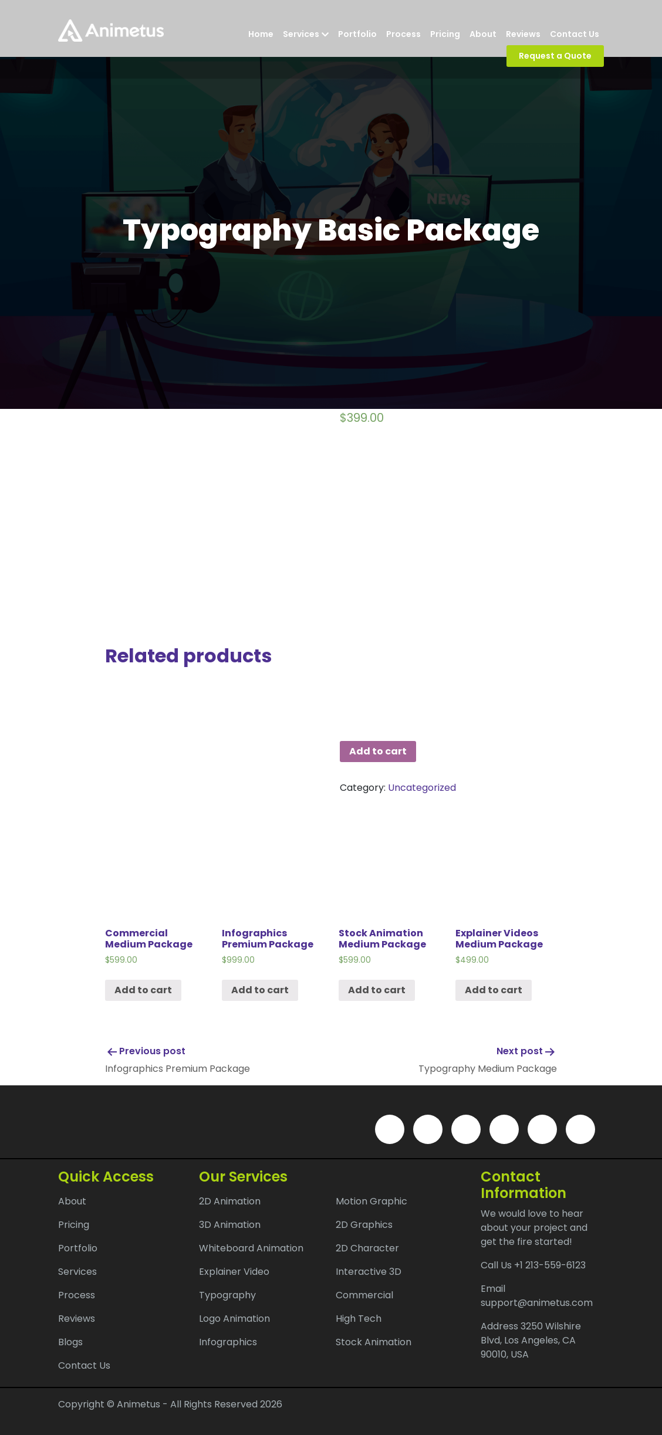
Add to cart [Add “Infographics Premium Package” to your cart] (260, 990)
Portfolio (357, 34)
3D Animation (230, 1224)
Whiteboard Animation (251, 1248)
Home (260, 34)
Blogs (70, 1342)
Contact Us (574, 34)
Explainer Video (234, 1271)
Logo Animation (234, 1318)
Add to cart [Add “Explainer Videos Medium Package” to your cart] (493, 990)
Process (403, 34)
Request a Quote (555, 56)
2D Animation (230, 1201)
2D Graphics (364, 1224)
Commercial (364, 1295)
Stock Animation (373, 1342)
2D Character (367, 1248)
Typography (227, 1295)
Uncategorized (422, 787)
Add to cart (378, 751)
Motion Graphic (371, 1201)
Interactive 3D (368, 1271)
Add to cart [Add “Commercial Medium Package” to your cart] (143, 990)
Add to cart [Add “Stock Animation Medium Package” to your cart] (377, 990)
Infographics (228, 1342)
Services (306, 34)
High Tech (358, 1318)
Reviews (523, 34)
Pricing (445, 34)
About (483, 34)
